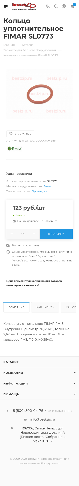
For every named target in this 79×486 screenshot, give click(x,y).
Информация (15, 383)
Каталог (11, 362)
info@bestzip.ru (42, 419)
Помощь (11, 394)
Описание (16, 307)
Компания (13, 372)
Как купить (45, 307)
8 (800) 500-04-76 (28, 410)
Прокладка (40, 191)
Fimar (48, 186)
